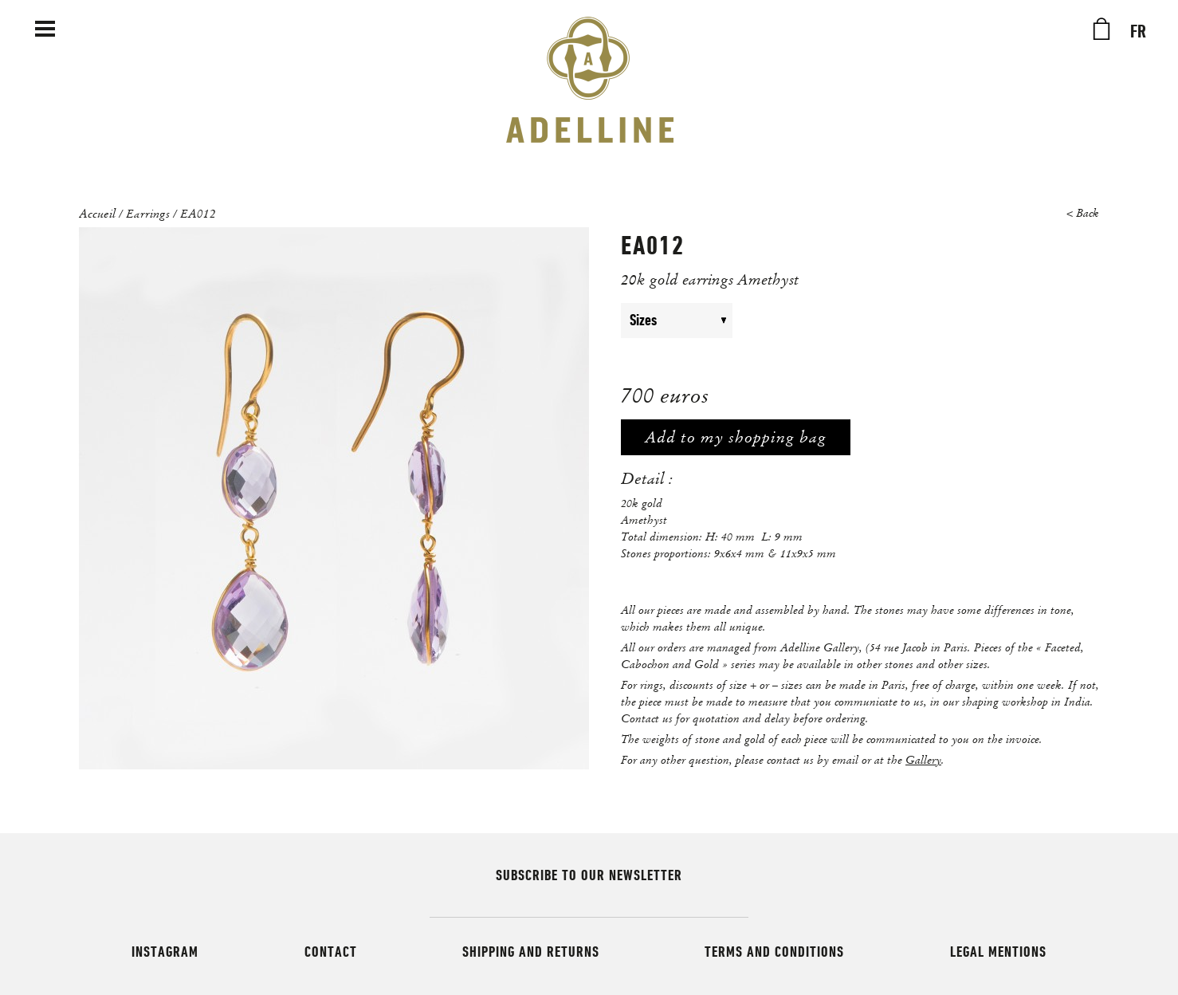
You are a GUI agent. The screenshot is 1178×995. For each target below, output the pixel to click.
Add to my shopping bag (736, 437)
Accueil (97, 213)
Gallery (923, 760)
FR (1138, 32)
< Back (1082, 213)
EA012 (198, 213)
